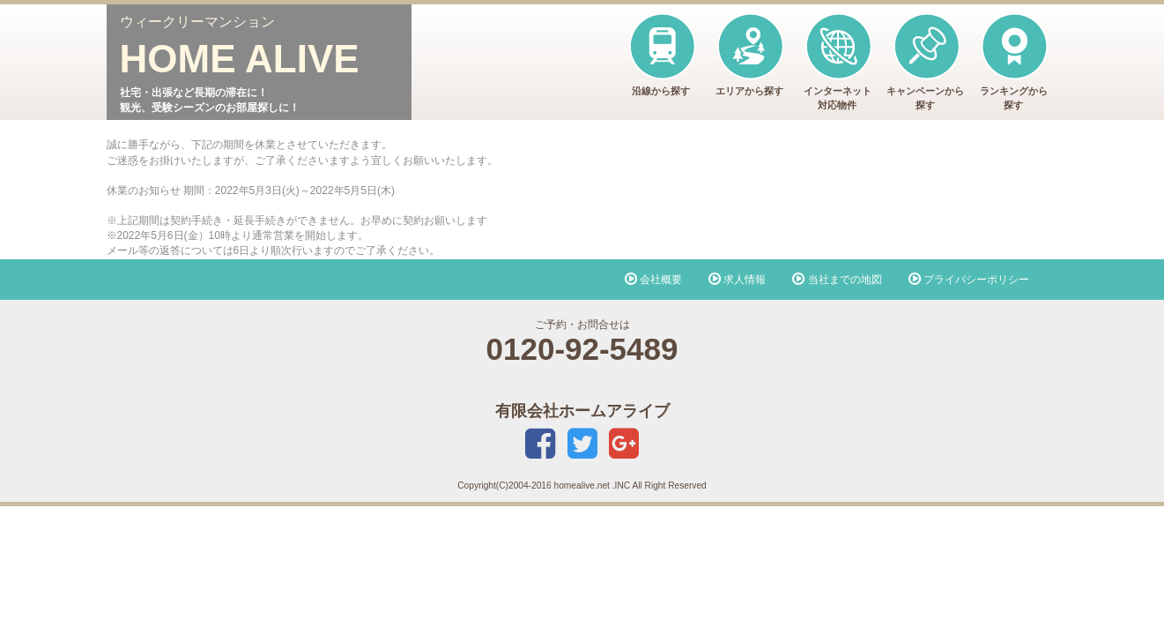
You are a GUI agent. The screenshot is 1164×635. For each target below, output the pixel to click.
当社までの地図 (836, 279)
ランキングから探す (1014, 61)
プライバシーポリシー (968, 279)
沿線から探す (661, 54)
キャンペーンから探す (925, 61)
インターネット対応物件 (837, 61)
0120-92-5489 (582, 349)
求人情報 (737, 279)
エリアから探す (749, 54)
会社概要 (653, 279)
